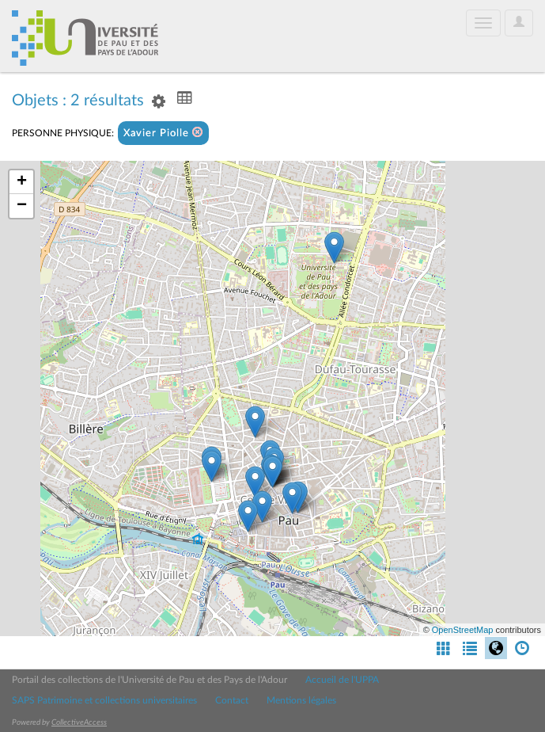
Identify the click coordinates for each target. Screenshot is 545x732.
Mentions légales (301, 700)
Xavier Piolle (163, 133)
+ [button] (22, 182)
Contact (231, 700)
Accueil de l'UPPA (342, 679)
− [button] (22, 206)
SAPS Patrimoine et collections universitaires (104, 700)
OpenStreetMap (463, 630)
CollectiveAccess (79, 722)
